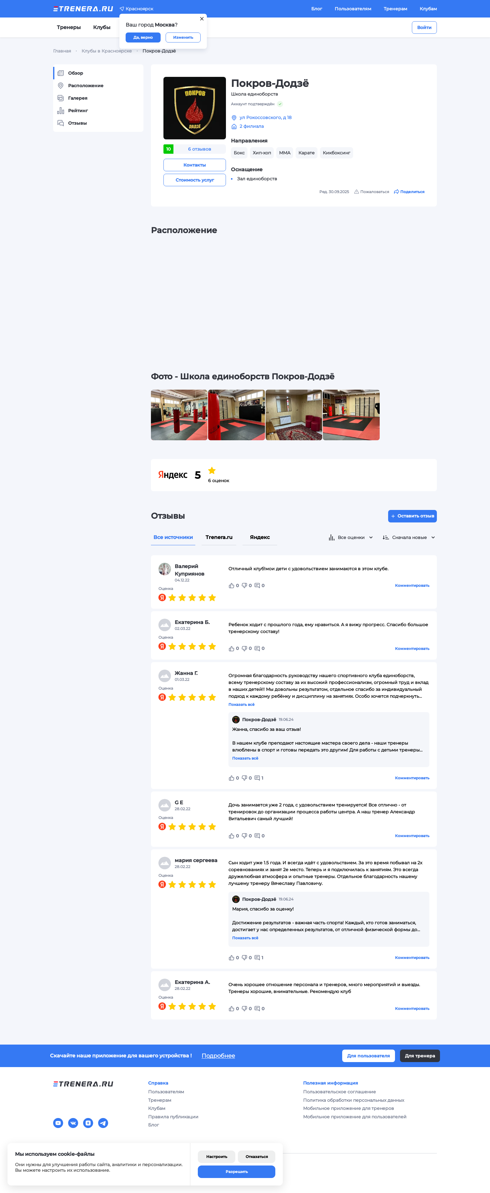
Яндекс (260, 537)
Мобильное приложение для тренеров (348, 1108)
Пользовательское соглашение (339, 1092)
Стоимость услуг (195, 180)
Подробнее (218, 1055)
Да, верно (143, 37)
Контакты (194, 165)
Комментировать (412, 585)
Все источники (173, 537)
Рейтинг (72, 110)
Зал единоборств (257, 179)
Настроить (216, 1156)
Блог (316, 8)
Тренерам (395, 8)
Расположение (80, 85)
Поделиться (409, 191)
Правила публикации (173, 1117)
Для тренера (420, 1056)
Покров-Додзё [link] (159, 51)
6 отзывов (199, 149)
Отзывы (72, 123)
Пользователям (353, 8)
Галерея (72, 98)
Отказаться (257, 1156)
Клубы (101, 27)
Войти (424, 27)
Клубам (428, 8)
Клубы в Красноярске (107, 51)
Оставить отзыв (412, 516)
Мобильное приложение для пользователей (355, 1117)
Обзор (70, 73)
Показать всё (241, 704)
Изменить (183, 37)
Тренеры (69, 27)
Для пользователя (368, 1056)
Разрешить (237, 1171)
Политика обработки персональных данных (353, 1100)
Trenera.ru (219, 537)
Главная (62, 51)
